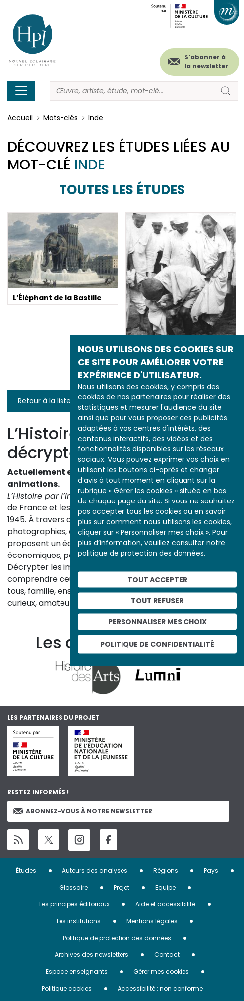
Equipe (165, 887)
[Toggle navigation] (21, 91)
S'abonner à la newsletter (206, 61)
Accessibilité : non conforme (160, 988)
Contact (167, 954)
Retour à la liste (44, 401)
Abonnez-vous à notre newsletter (82, 811)
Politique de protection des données (117, 938)
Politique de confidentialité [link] (157, 644)
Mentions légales (152, 921)
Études (26, 870)
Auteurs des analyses (94, 870)
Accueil (20, 118)
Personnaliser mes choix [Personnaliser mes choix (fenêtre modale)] (157, 622)
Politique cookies (67, 988)
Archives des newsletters (91, 954)
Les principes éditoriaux (74, 904)
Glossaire (73, 887)
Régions (165, 870)
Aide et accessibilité (165, 904)
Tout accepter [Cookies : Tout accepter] (157, 579)
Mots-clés (60, 118)
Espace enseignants (77, 971)
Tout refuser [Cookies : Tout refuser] (157, 601)
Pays (211, 870)
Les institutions (79, 921)
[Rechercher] (131, 91)
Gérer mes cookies (161, 971)
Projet (121, 887)
